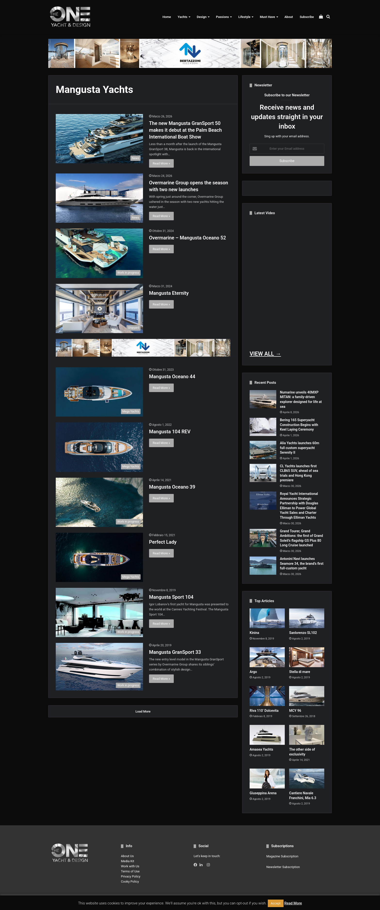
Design (201, 17)
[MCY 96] (306, 696)
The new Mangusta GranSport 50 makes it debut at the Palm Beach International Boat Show (185, 130)
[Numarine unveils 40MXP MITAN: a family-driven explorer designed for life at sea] (263, 399)
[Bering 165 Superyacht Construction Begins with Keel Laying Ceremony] (263, 427)
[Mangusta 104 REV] (99, 447)
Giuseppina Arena (263, 793)
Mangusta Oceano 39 (172, 487)
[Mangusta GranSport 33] (99, 667)
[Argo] (267, 657)
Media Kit (127, 861)
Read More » (161, 163)
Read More (293, 903)
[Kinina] (267, 618)
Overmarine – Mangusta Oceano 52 (187, 238)
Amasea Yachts (261, 749)
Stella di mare (299, 672)
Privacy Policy (130, 876)
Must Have (267, 17)
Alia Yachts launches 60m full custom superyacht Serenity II (299, 447)
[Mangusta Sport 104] (99, 612)
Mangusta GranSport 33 (175, 652)
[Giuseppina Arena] (267, 778)
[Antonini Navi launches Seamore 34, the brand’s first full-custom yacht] (263, 566)
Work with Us (130, 866)
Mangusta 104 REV (169, 432)
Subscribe (307, 17)
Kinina (254, 633)
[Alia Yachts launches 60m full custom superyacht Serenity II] (263, 450)
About (289, 17)
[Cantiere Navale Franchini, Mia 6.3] (306, 778)
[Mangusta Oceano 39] (99, 502)
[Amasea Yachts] (267, 735)
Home (166, 17)
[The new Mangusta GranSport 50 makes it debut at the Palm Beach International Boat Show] (99, 138)
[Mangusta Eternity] (99, 308)
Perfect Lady (162, 542)
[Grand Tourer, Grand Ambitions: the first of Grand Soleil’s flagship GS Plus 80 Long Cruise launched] (263, 538)
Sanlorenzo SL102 (303, 633)
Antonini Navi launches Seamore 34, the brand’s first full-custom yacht (302, 563)
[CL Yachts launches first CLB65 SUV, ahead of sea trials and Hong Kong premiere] (263, 473)
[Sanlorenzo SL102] (306, 618)
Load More (142, 711)
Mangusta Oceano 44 (172, 376)
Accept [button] (276, 903)
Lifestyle (244, 17)
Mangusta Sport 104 (171, 597)
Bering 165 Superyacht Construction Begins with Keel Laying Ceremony (299, 424)
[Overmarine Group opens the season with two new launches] (99, 198)
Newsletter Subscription (283, 867)
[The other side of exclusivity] (306, 735)
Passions (222, 17)
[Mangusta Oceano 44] (99, 392)
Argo (253, 672)
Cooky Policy (130, 881)
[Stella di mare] (306, 657)
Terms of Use (130, 871)
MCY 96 (295, 711)
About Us (127, 856)
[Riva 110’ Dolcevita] (267, 696)
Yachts (182, 17)
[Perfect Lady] (99, 557)
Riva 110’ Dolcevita (264, 711)
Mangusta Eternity (169, 293)
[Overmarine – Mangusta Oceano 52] (99, 253)
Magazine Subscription (282, 856)
